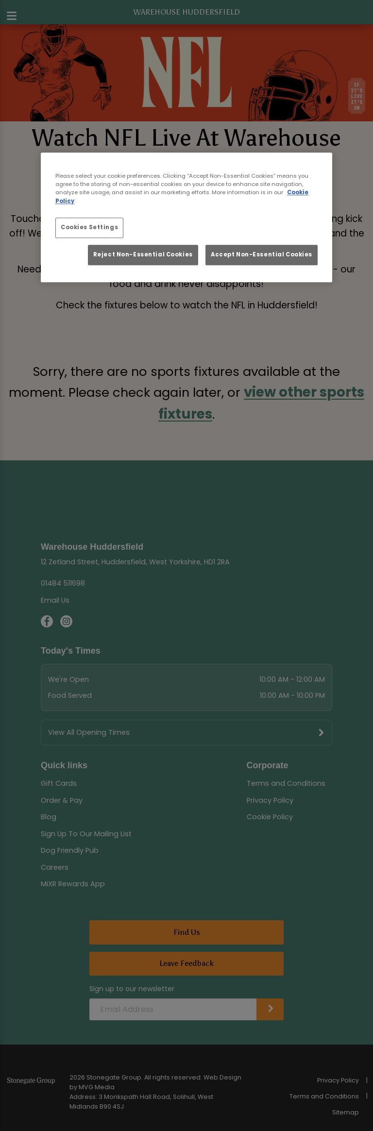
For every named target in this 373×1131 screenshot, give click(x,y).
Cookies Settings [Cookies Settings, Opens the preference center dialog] (89, 227)
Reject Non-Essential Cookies (143, 254)
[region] (186, 218)
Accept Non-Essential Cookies (261, 254)
